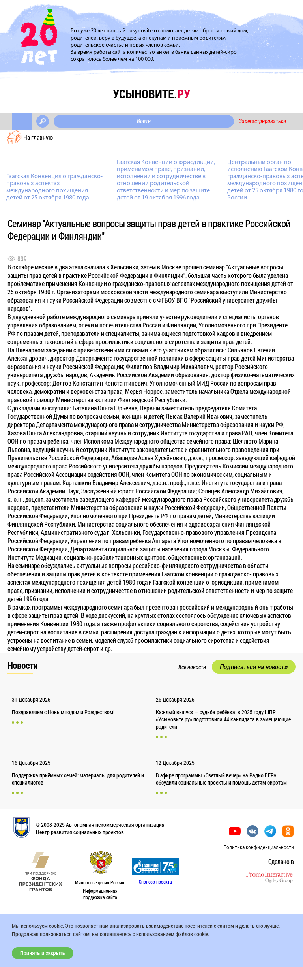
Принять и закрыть (42, 953)
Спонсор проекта (155, 882)
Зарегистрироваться (262, 121)
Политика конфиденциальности (258, 847)
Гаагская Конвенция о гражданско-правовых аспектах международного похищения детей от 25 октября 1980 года (54, 187)
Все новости (192, 667)
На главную (38, 137)
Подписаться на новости (254, 667)
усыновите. (151, 94)
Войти (144, 121)
